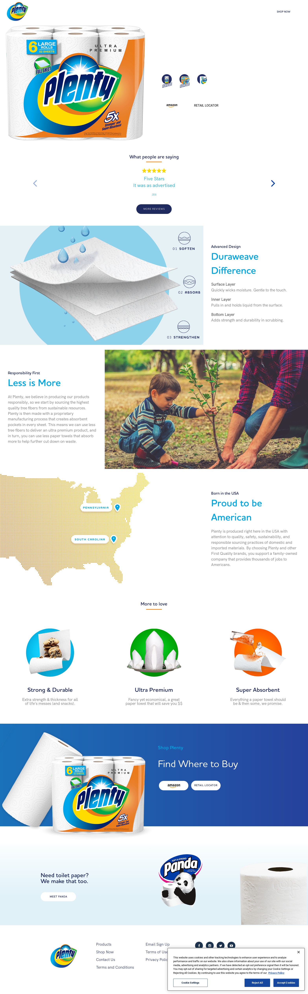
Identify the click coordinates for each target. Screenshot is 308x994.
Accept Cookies (286, 982)
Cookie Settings (191, 982)
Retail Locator (206, 105)
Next (273, 183)
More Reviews (154, 208)
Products (253, 11)
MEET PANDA (58, 896)
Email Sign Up (158, 944)
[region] (236, 969)
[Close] (298, 952)
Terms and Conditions (115, 967)
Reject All (257, 982)
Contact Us (105, 959)
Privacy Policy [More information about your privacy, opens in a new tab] (276, 973)
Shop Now (283, 11)
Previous (35, 183)
